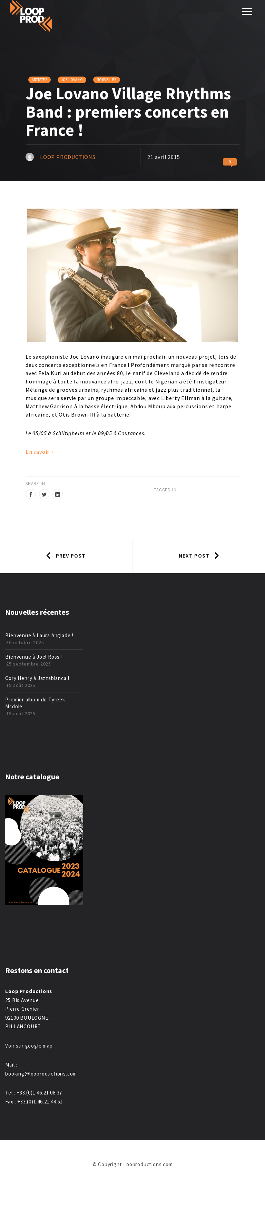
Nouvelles (107, 79)
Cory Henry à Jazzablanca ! (37, 678)
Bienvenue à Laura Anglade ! (39, 635)
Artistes (39, 79)
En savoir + (40, 451)
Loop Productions (68, 156)
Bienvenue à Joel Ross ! (33, 656)
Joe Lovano (72, 79)
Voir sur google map (29, 1045)
